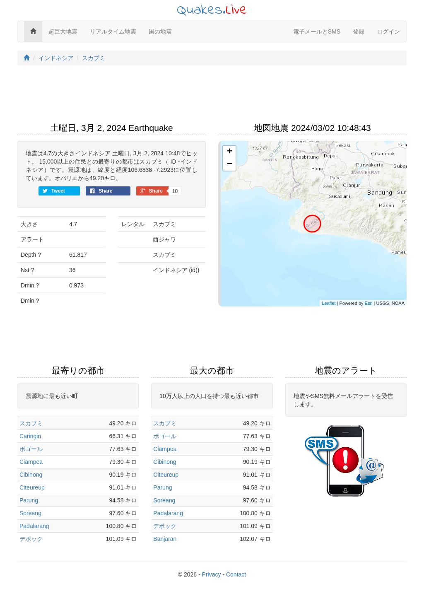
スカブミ (93, 58)
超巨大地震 (62, 31)
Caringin (30, 436)
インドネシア (56, 58)
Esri (369, 303)
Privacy (211, 574)
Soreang (30, 513)
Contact (236, 574)
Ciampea (31, 461)
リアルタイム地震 (113, 31)
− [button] (229, 164)
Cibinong (30, 474)
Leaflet (328, 303)
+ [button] (229, 152)
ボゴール (31, 449)
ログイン (388, 31)
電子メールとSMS (316, 31)
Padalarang (34, 526)
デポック (31, 539)
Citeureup (32, 487)
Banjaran (164, 539)
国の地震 (160, 31)
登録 (358, 31)
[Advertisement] (212, 96)
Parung (28, 500)
